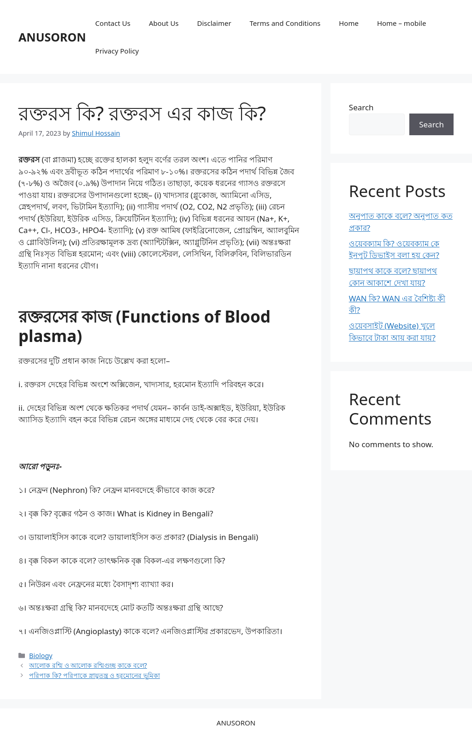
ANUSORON (52, 37)
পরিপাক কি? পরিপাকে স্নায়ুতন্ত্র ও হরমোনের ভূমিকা (94, 675)
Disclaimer (214, 23)
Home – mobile (401, 23)
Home (349, 23)
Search (361, 107)
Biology (41, 655)
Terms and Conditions (285, 23)
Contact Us (112, 23)
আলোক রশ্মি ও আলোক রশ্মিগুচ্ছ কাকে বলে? (88, 665)
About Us (164, 23)
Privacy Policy (117, 50)
